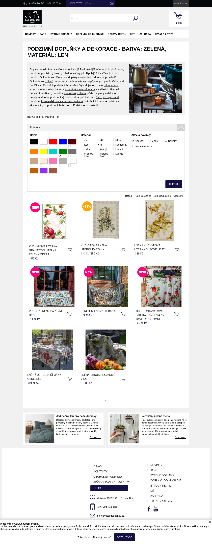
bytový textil (117, 34)
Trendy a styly (164, 34)
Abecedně (178, 196)
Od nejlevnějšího (162, 196)
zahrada (145, 34)
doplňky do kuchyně (90, 34)
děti (132, 34)
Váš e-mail (89, 3)
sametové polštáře (75, 93)
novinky (30, 34)
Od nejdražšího (143, 196)
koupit (70, 249)
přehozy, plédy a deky (100, 93)
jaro (43, 34)
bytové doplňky (61, 34)
